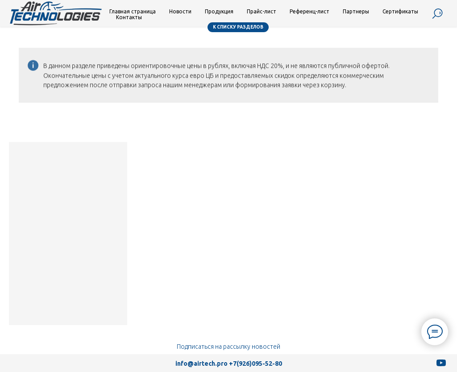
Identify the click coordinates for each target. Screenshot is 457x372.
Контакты (129, 17)
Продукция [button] (219, 11)
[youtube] (441, 366)
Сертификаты (400, 11)
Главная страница (132, 11)
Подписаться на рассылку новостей (228, 346)
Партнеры (356, 11)
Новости (180, 11)
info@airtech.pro (201, 363)
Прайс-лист (261, 11)
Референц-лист (309, 11)
